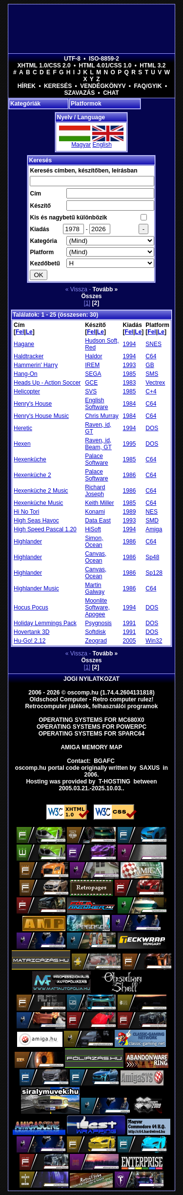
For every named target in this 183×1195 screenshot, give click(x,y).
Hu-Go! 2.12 (29, 640)
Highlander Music (36, 588)
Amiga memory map (91, 747)
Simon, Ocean (94, 541)
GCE (91, 382)
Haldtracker (28, 356)
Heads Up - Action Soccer (47, 382)
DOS (151, 428)
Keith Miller (99, 503)
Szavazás (79, 92)
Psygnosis (98, 623)
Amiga (153, 529)
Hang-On (26, 373)
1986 (129, 475)
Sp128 (154, 572)
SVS (91, 391)
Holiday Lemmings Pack (45, 623)
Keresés (58, 86)
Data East (98, 520)
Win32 (153, 640)
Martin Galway (94, 588)
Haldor (93, 356)
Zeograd (96, 640)
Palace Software (96, 459)
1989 (129, 511)
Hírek (27, 86)
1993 (129, 365)
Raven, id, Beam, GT (98, 444)
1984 (129, 403)
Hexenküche (30, 459)
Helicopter (27, 391)
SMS (151, 373)
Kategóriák (25, 103)
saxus (150, 767)
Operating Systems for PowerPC (91, 726)
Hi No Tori (26, 511)
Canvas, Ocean (95, 557)
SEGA (93, 373)
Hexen (22, 443)
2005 (129, 640)
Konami (95, 511)
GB (149, 365)
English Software (96, 404)
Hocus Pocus (31, 607)
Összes (91, 296)
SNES (153, 344)
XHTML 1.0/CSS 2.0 (44, 65)
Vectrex (155, 382)
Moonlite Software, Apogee (97, 607)
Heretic (23, 428)
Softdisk (95, 632)
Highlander (28, 541)
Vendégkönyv (102, 86)
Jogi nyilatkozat (91, 678)
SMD (152, 520)
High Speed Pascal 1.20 (45, 529)
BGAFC (104, 761)
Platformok (86, 103)
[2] (96, 303)
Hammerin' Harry (36, 365)
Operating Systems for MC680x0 (91, 720)
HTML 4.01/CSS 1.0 (105, 65)
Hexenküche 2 (32, 475)
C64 (150, 356)
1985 (129, 373)
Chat (111, 92)
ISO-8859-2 (104, 58)
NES (151, 511)
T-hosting (114, 781)
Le (29, 331)
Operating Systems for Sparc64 (92, 733)
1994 (129, 344)
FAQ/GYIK (148, 86)
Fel (20, 331)
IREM (92, 365)
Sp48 (152, 557)
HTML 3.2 (152, 65)
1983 (129, 382)
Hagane (24, 344)
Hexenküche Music (38, 503)
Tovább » (105, 289)
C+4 (150, 391)
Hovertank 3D (31, 632)
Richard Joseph (95, 491)
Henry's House (33, 403)
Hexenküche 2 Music (41, 490)
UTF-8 (72, 58)
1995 (129, 443)
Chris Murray (102, 416)
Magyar (81, 144)
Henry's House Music (41, 416)
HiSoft (93, 529)
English (101, 144)
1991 (129, 623)
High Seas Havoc (36, 520)
